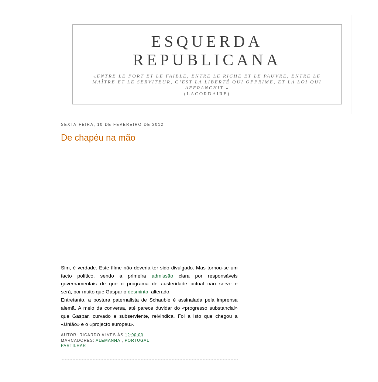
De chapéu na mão (98, 137)
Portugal (137, 340)
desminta (138, 292)
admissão (162, 276)
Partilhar (74, 345)
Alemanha (108, 340)
